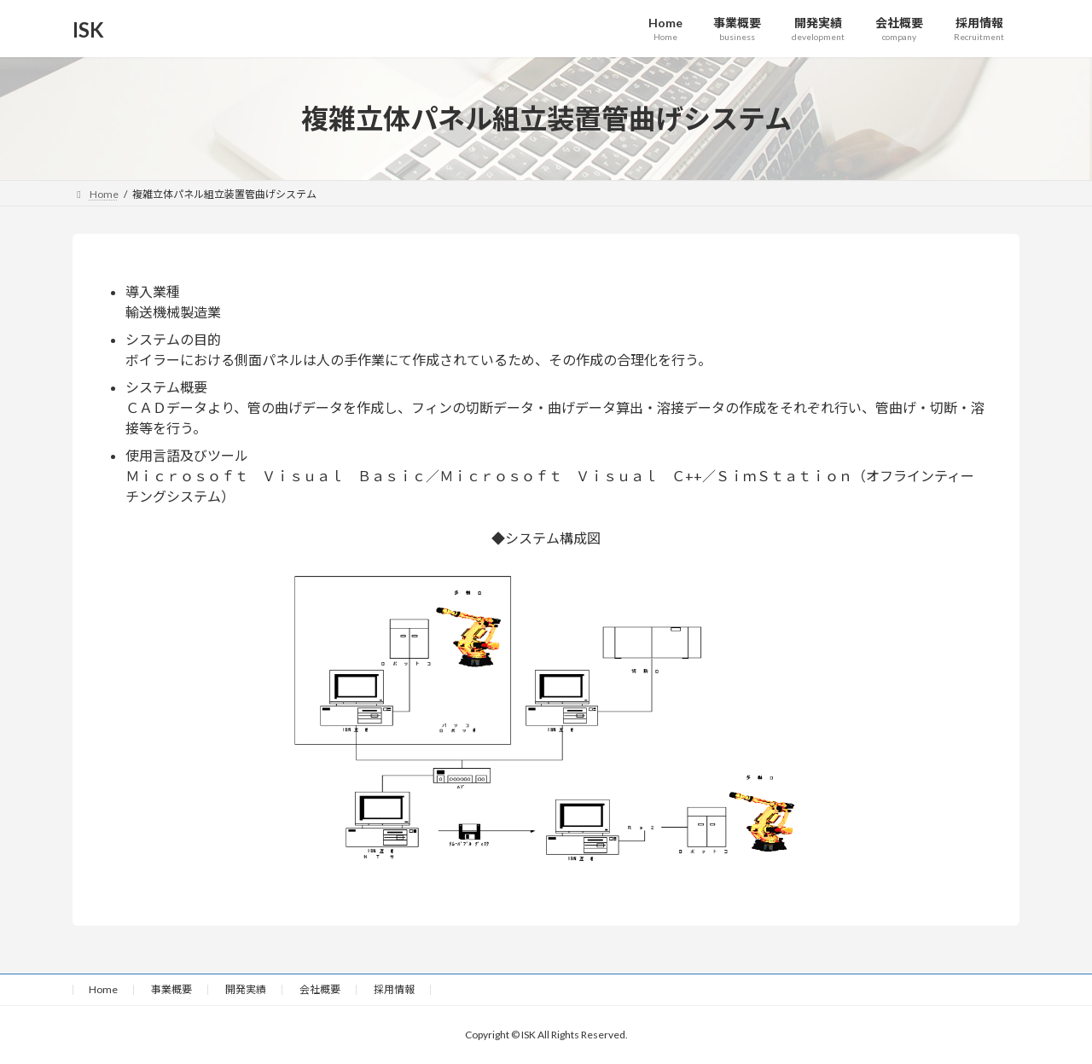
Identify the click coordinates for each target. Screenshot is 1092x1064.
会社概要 (319, 989)
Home (103, 989)
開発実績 (245, 989)
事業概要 (171, 989)
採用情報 (394, 989)
